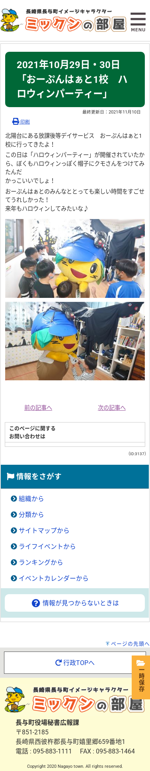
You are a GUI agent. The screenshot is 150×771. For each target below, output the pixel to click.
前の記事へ (38, 408)
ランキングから (41, 562)
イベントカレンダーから (54, 578)
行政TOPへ (75, 663)
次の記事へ (112, 408)
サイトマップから (44, 530)
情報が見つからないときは (75, 603)
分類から (31, 515)
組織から (31, 499)
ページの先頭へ (130, 644)
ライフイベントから (47, 546)
